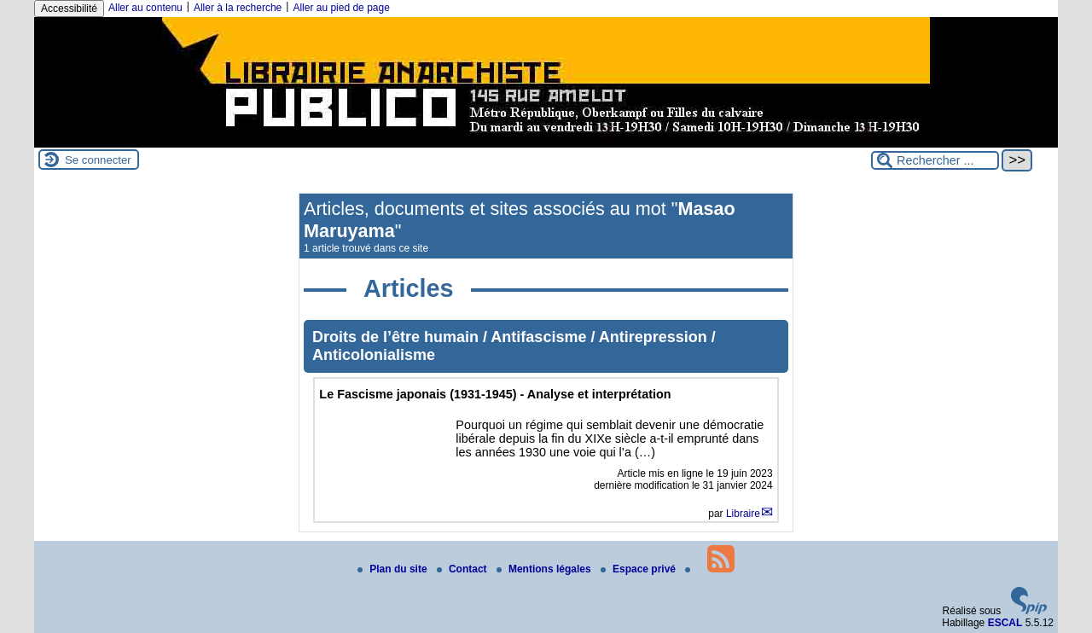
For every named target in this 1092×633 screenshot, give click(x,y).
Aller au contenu (145, 8)
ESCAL (1005, 623)
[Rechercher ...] (935, 160)
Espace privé (639, 569)
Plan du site (393, 569)
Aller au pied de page (341, 8)
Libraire (743, 514)
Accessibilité (69, 9)
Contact (463, 569)
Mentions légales (545, 569)
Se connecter (98, 160)
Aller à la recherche (238, 8)
